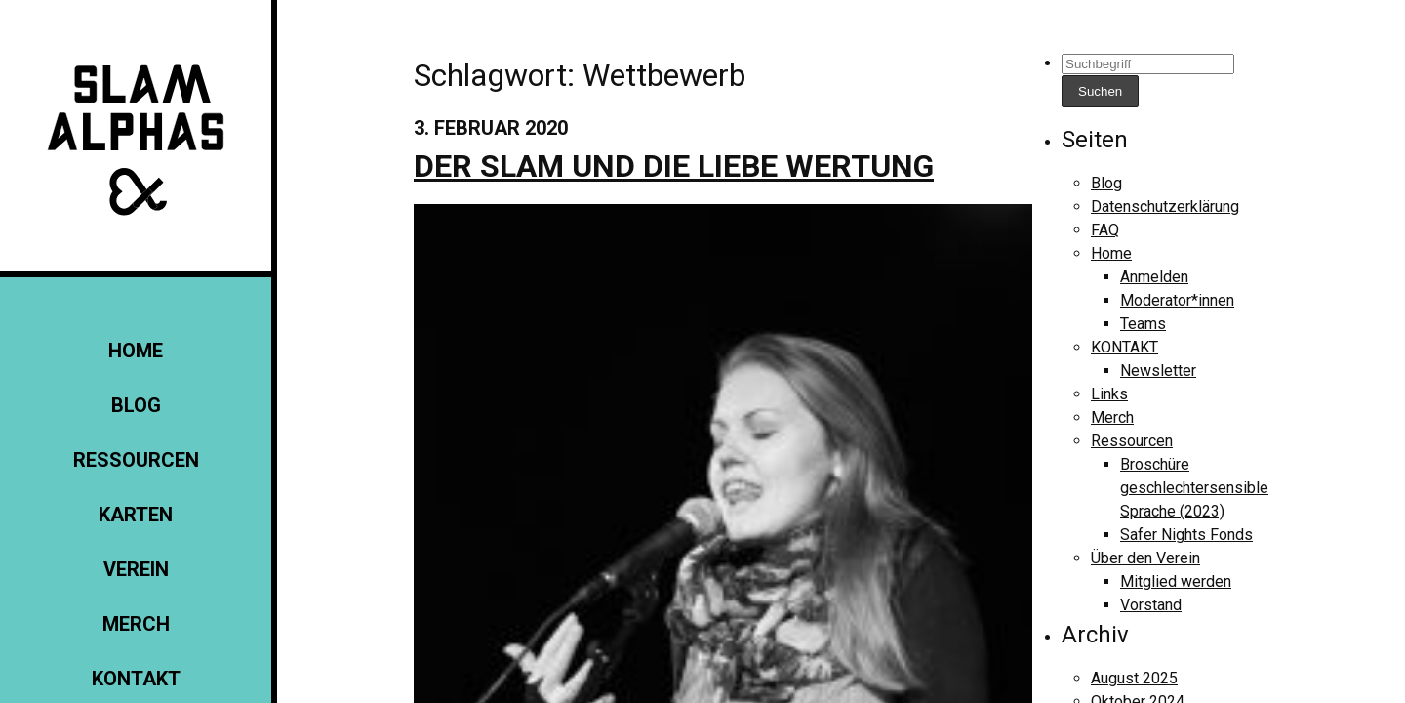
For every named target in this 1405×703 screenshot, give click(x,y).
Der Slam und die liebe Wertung (674, 166)
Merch (136, 624)
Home (135, 350)
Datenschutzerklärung (1165, 206)
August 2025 (1134, 678)
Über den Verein (1145, 558)
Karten (136, 514)
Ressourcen (136, 460)
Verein (136, 569)
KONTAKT (136, 678)
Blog (136, 405)
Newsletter (1158, 370)
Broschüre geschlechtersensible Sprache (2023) (1194, 487)
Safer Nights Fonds (1186, 534)
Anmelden (1154, 277)
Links (1109, 394)
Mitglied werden (1175, 581)
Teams (1143, 323)
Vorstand (1151, 605)
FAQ (1105, 230)
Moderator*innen (1177, 300)
